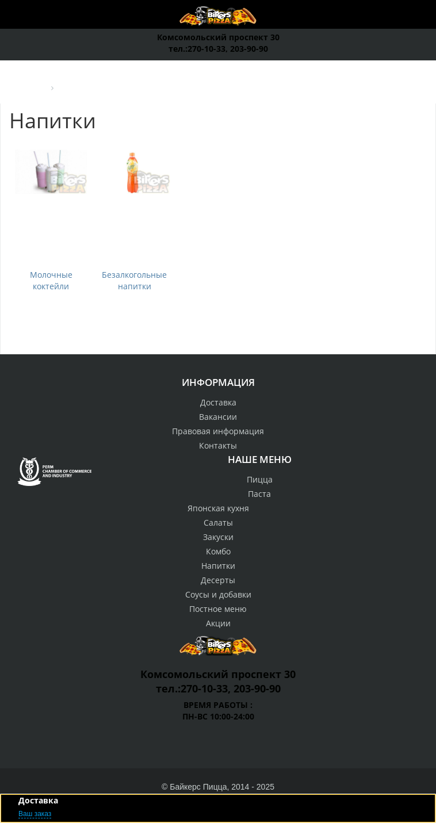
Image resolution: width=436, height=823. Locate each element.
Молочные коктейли (51, 280)
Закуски (218, 536)
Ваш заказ (34, 814)
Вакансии (218, 416)
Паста (259, 493)
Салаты (218, 522)
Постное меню (218, 608)
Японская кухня (218, 508)
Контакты (218, 445)
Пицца (260, 479)
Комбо (218, 551)
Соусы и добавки (218, 594)
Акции (218, 623)
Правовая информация (218, 431)
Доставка (218, 402)
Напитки (218, 565)
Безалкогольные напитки (134, 280)
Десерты (218, 580)
